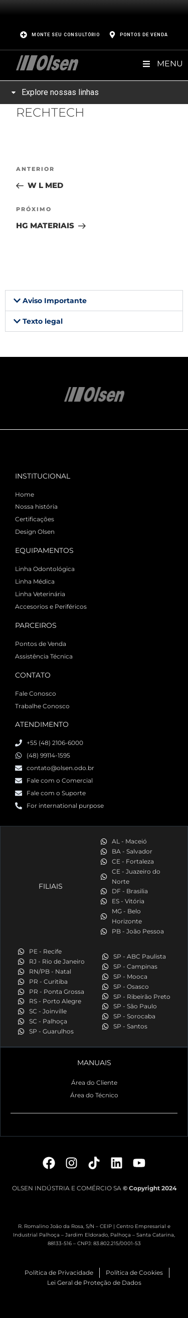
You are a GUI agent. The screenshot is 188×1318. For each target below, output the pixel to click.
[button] (94, 301)
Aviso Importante (55, 300)
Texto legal (43, 321)
